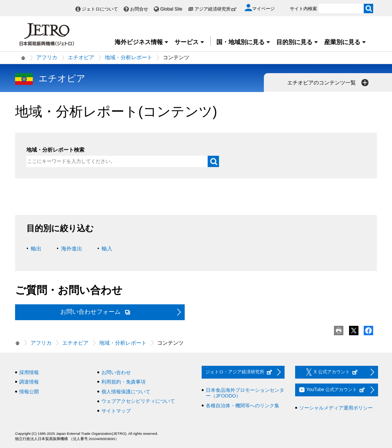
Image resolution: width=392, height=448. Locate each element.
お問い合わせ (116, 372)
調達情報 (29, 382)
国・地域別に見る (243, 42)
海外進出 (71, 248)
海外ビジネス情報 (142, 42)
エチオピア (81, 57)
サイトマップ (116, 411)
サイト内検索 (303, 8)
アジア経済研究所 (215, 9)
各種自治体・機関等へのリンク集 (242, 405)
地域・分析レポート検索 (55, 150)
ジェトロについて (100, 9)
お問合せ (139, 9)
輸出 (36, 248)
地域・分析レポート (128, 57)
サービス (190, 42)
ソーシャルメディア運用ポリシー (336, 408)
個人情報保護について (125, 391)
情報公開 (29, 391)
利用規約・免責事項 (123, 382)
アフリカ (46, 57)
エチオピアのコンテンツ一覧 (328, 83)
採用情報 (29, 372)
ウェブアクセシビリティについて (138, 401)
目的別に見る (297, 42)
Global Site (171, 9)
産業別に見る (345, 42)
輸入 (107, 248)
